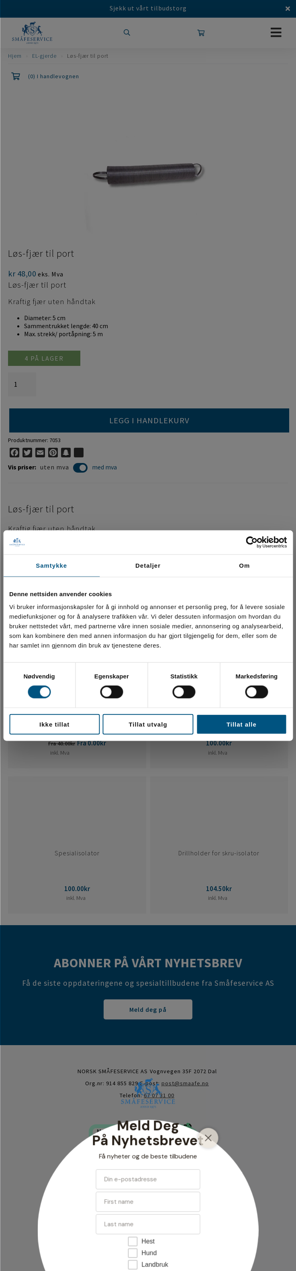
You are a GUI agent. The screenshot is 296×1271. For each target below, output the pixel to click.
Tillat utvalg (148, 724)
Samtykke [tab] (51, 565)
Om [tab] (244, 565)
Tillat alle (242, 724)
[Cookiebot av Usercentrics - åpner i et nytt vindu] (251, 542)
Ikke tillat (54, 724)
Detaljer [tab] (148, 565)
